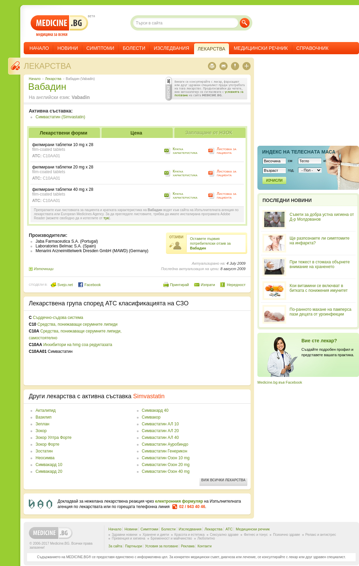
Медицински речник (261, 48)
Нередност (236, 285)
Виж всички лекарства (223, 480)
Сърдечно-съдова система (58, 317)
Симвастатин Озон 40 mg (166, 471)
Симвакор (151, 417)
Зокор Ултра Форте (53, 437)
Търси (245, 23)
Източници (44, 269)
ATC (229, 529)
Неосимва (45, 458)
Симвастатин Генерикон (164, 451)
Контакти (204, 546)
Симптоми (100, 48)
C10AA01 (51, 156)
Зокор (41, 430)
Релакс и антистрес (320, 535)
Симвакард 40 (155, 410)
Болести (134, 48)
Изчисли (274, 180)
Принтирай (179, 285)
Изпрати (208, 285)
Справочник (312, 48)
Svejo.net (62, 284)
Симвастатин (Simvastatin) (60, 117)
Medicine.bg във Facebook (279, 382)
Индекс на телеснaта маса (298, 152)
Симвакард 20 (49, 471)
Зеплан (42, 424)
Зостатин (44, 451)
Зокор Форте (47, 444)
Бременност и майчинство (171, 538)
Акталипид (46, 410)
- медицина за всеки (59, 26)
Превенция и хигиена (128, 538)
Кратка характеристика (185, 151)
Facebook (89, 284)
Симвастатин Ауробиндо (165, 444)
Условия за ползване (161, 546)
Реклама (187, 546)
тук (106, 218)
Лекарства (47, 65)
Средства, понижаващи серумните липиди (77, 324)
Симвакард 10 (49, 464)
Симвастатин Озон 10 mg (166, 458)
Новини (67, 48)
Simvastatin (149, 396)
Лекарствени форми (63, 133)
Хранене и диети (156, 535)
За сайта (115, 546)
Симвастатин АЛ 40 (160, 437)
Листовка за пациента (226, 151)
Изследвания (171, 48)
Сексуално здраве (224, 535)
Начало (39, 48)
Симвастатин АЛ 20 (160, 430)
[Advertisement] (175, 348)
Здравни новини (124, 535)
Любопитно (206, 538)
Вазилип (43, 417)
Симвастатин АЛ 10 (160, 424)
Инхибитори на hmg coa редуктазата (77, 344)
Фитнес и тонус (256, 535)
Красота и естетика (189, 535)
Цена (136, 133)
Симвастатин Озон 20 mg (166, 464)
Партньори (133, 546)
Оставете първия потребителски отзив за (210, 243)
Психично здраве (286, 535)
